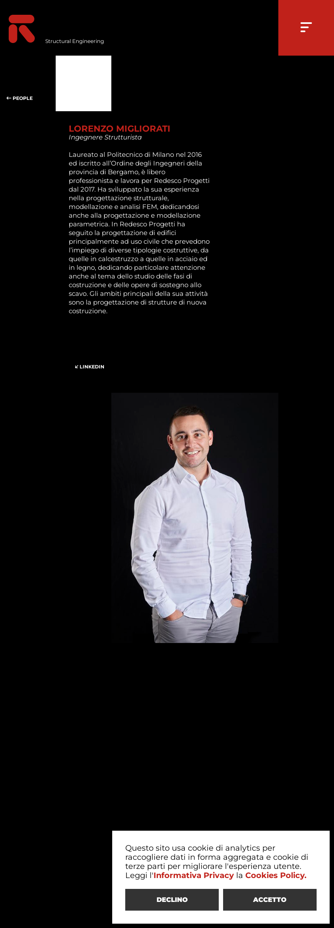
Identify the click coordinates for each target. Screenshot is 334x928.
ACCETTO (270, 899)
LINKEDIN (96, 352)
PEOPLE (28, 83)
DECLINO (172, 899)
